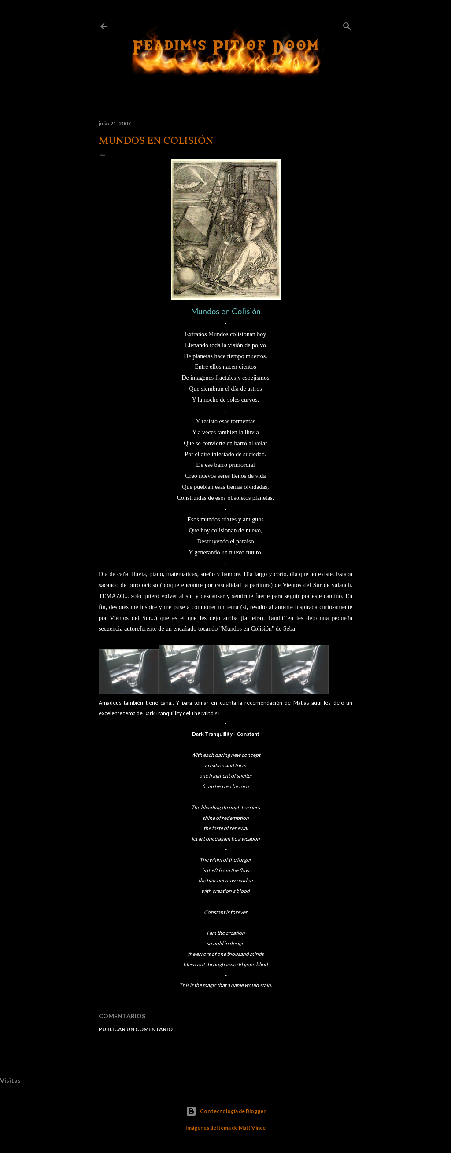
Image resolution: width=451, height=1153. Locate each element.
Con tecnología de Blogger (226, 1111)
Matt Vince (252, 1127)
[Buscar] (347, 24)
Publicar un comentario (136, 1029)
